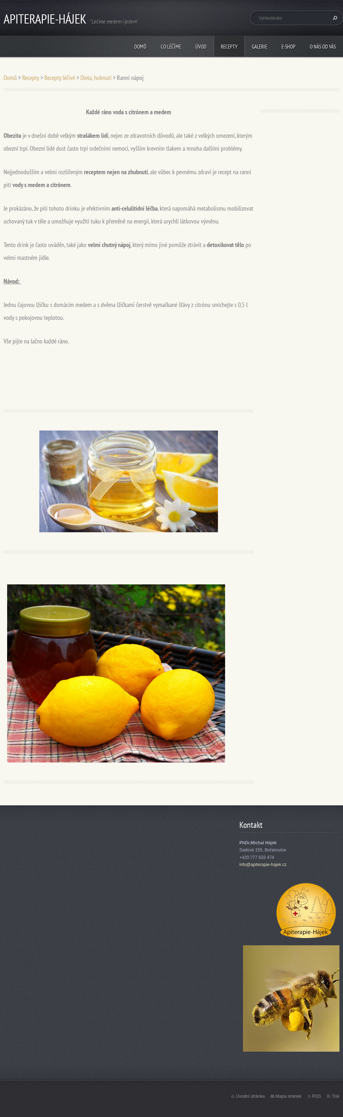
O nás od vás (323, 46)
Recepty (229, 46)
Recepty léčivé (59, 78)
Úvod (201, 46)
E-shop (288, 46)
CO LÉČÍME (171, 46)
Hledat (334, 17)
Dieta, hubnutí (95, 78)
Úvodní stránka (250, 1096)
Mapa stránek (288, 1096)
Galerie (259, 46)
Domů (140, 46)
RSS (316, 1096)
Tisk (335, 1096)
